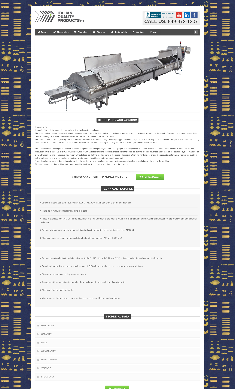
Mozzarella (63, 32)
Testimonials (121, 32)
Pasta (44, 32)
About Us (101, 32)
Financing (82, 32)
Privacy (153, 32)
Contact (139, 32)
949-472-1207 (183, 21)
